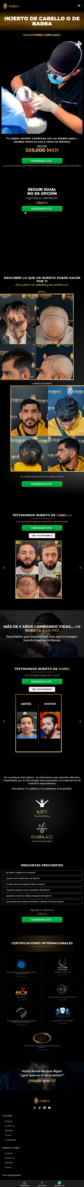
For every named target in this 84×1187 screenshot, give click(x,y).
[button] (3, 567)
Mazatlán (9, 1130)
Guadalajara (10, 1140)
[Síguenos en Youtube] (49, 1107)
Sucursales (42, 1185)
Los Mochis (9, 1126)
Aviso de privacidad (11, 1175)
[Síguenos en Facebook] (44, 1107)
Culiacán (9, 1121)
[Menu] (79, 5)
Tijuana (8, 1135)
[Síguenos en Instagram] (35, 1107)
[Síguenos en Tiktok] (40, 1107)
